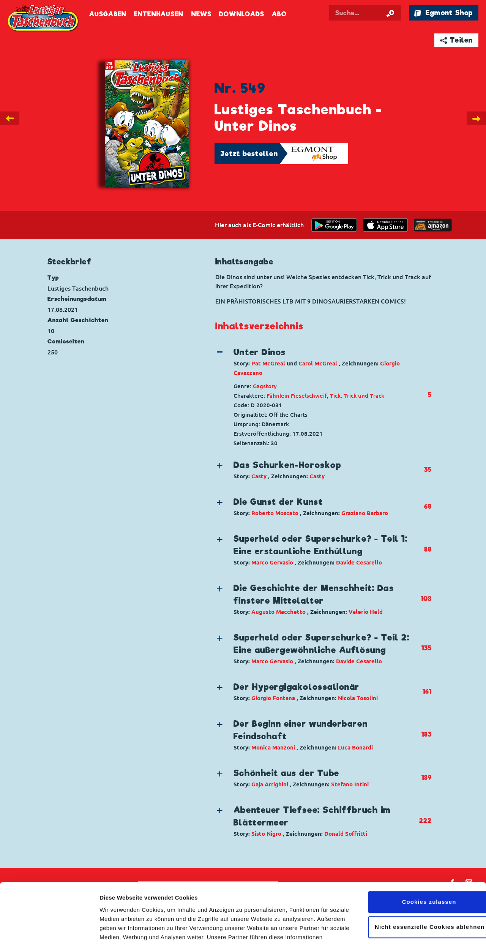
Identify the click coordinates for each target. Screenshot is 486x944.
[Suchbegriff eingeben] (365, 13)
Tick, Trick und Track (357, 395)
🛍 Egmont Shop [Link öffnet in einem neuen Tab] (443, 13)
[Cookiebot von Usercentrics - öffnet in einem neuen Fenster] (49, 929)
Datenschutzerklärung (242, 908)
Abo (279, 14)
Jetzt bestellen (249, 154)
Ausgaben (107, 14)
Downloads (241, 14)
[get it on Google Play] (334, 225)
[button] (317, 361)
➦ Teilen (456, 40)
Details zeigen (118, 929)
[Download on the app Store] (385, 225)
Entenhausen (158, 14)
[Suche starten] (390, 13)
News (201, 14)
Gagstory (265, 386)
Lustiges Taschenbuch (44, 19)
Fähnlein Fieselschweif (297, 395)
